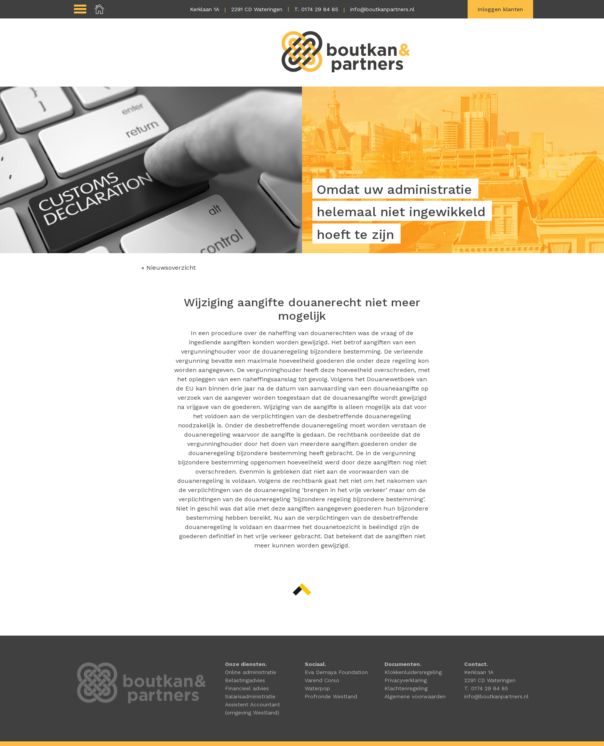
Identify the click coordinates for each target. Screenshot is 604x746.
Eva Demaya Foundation (336, 672)
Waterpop (317, 688)
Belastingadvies (245, 680)
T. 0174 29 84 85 (316, 9)
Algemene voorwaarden (415, 696)
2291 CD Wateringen (256, 9)
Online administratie (250, 672)
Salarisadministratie (250, 696)
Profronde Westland (331, 696)
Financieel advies (247, 688)
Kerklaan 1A (204, 9)
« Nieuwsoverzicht (168, 267)
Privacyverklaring (405, 680)
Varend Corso (322, 680)
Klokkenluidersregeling (413, 672)
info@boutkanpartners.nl (382, 9)
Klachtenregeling (406, 688)
